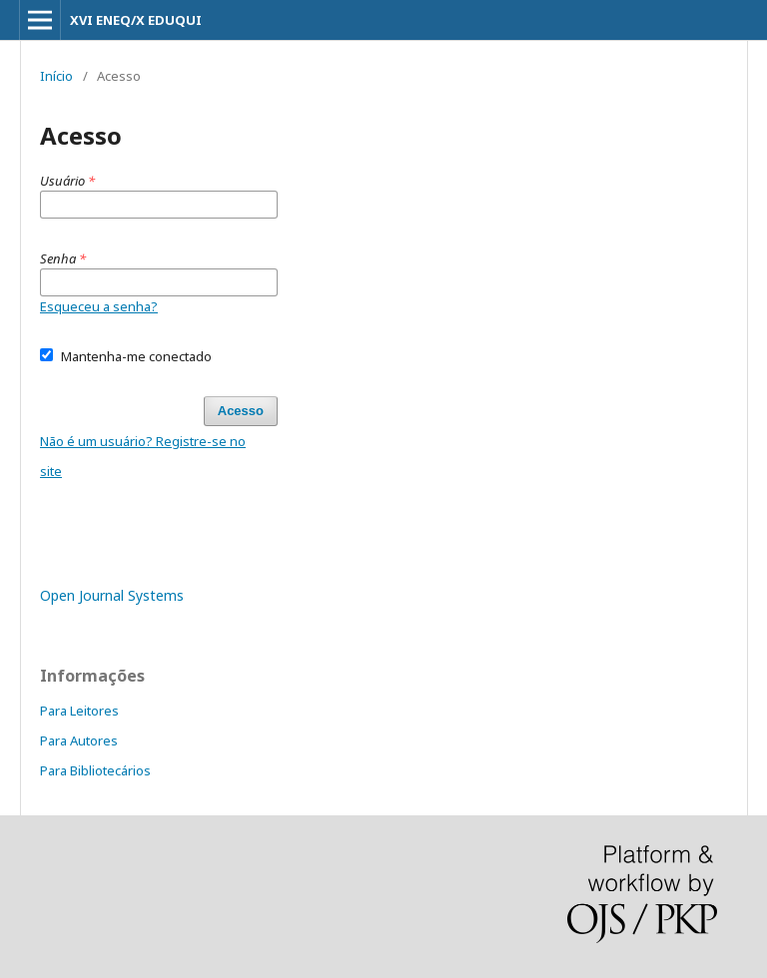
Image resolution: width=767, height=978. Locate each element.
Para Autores (79, 740)
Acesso (241, 410)
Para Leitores (79, 711)
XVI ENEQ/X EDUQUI (136, 20)
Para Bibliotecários (95, 770)
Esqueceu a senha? (99, 306)
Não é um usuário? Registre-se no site (143, 456)
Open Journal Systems (112, 595)
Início (56, 76)
